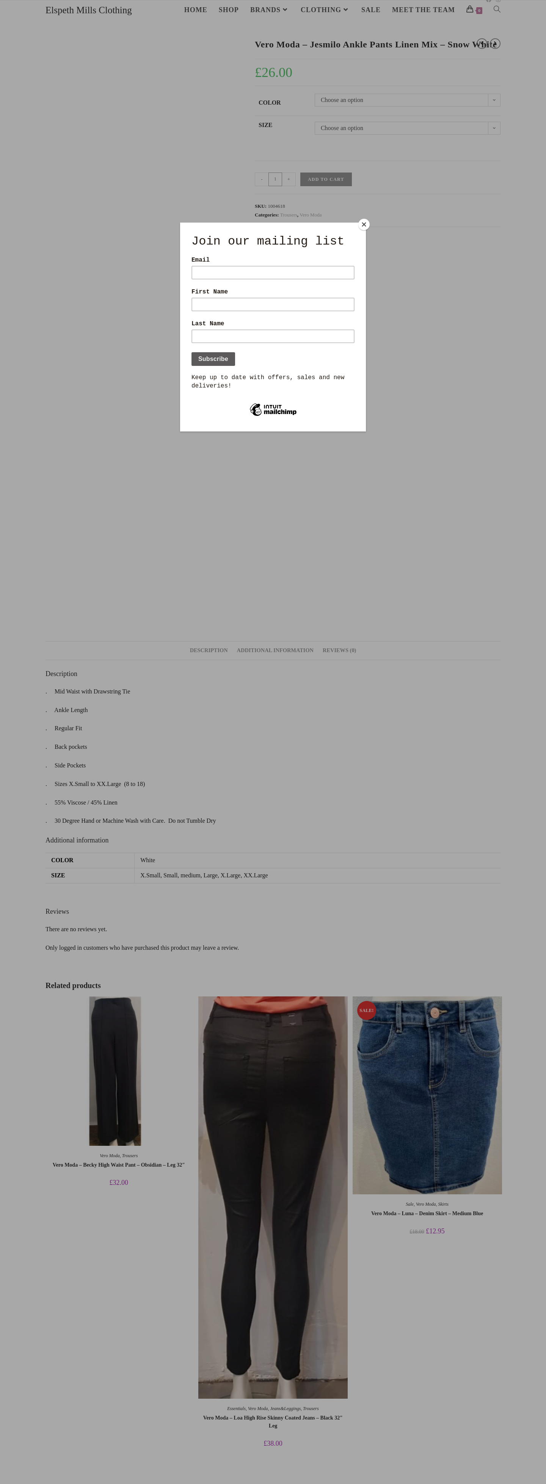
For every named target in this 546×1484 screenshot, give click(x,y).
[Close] (364, 224)
